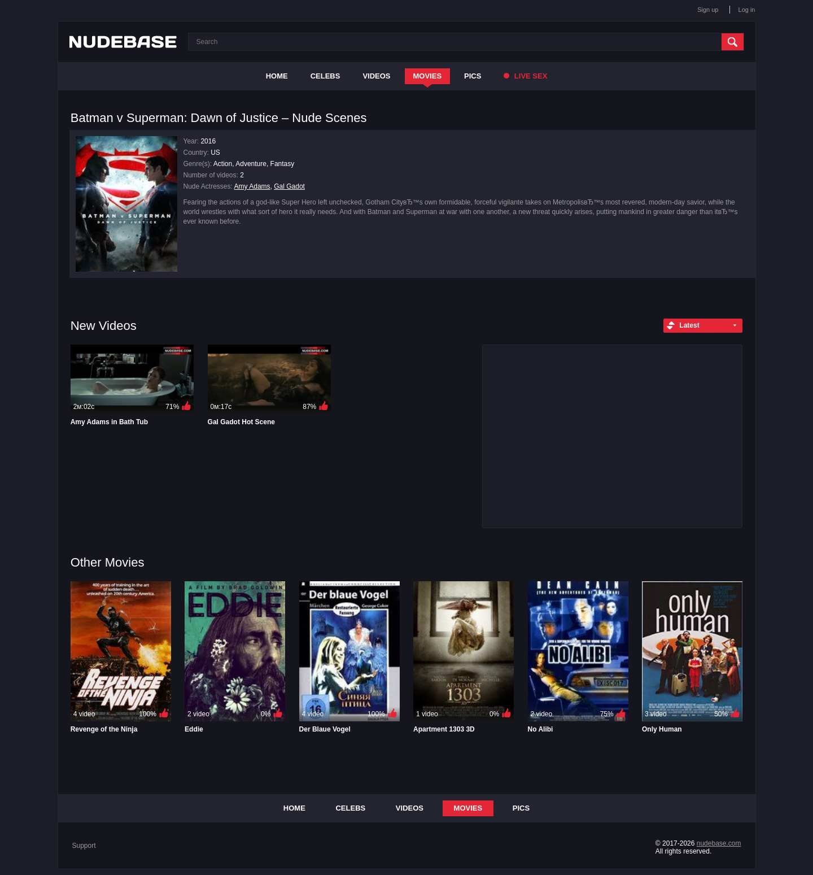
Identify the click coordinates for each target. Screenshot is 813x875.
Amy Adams (252, 186)
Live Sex (525, 76)
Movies (427, 76)
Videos (376, 76)
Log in (746, 9)
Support (84, 846)
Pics (472, 76)
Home (277, 76)
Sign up (707, 9)
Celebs (325, 76)
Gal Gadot (289, 186)
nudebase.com (719, 843)
